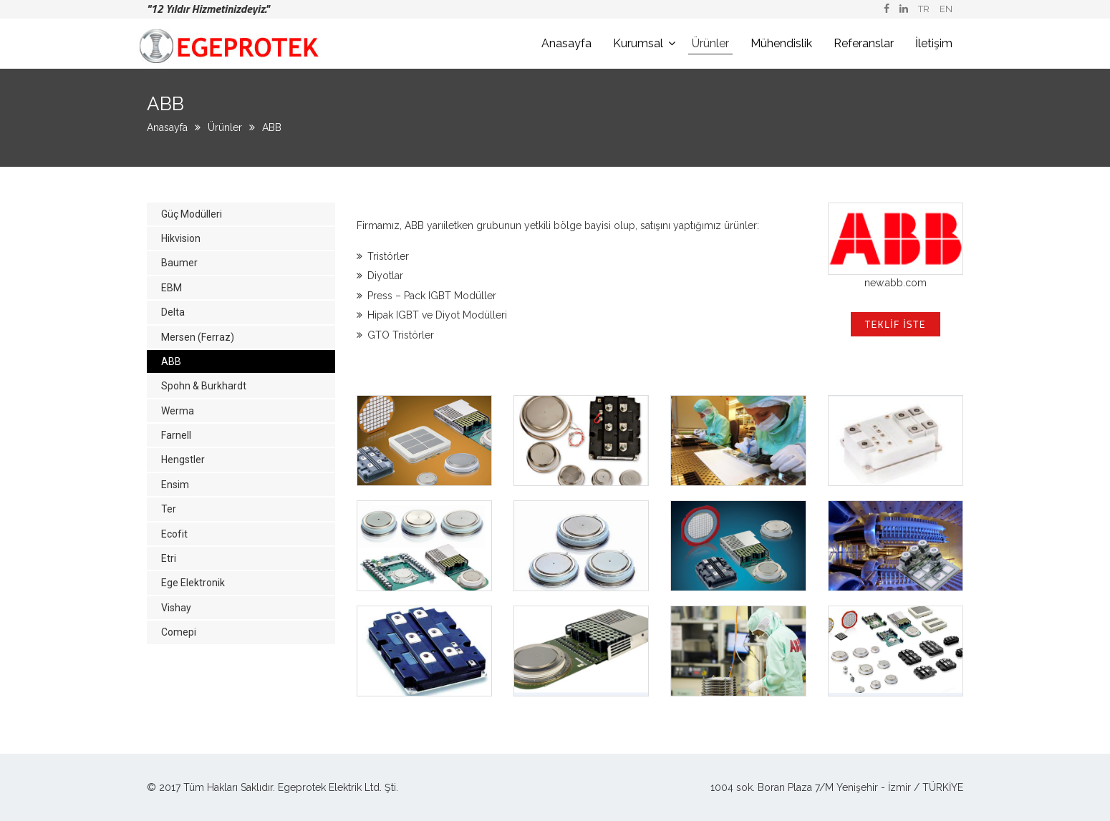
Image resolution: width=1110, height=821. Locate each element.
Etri (168, 558)
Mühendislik (781, 43)
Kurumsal (638, 43)
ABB (271, 127)
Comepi (178, 632)
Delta (173, 312)
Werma (177, 411)
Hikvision (181, 238)
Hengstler (183, 459)
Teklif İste (895, 323)
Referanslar (864, 43)
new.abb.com (895, 282)
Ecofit (174, 534)
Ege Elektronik (193, 582)
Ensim (175, 484)
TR (924, 9)
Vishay (176, 607)
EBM (171, 287)
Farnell (176, 435)
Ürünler (710, 43)
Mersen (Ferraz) (197, 337)
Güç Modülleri (191, 214)
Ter (168, 509)
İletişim (933, 43)
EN (946, 9)
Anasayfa (566, 43)
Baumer (179, 262)
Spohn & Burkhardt (203, 386)
